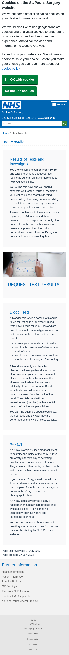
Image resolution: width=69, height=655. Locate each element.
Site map (33, 650)
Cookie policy (33, 639)
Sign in (33, 620)
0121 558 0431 (46, 117)
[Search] (32, 123)
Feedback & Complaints (16, 596)
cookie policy (11, 68)
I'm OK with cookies (20, 79)
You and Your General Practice (20, 601)
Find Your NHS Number (16, 591)
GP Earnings (9, 586)
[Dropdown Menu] (59, 104)
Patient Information (13, 576)
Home (5, 133)
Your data (33, 644)
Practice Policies (11, 581)
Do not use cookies (19, 90)
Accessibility (32, 634)
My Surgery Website (33, 628)
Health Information (13, 571)
